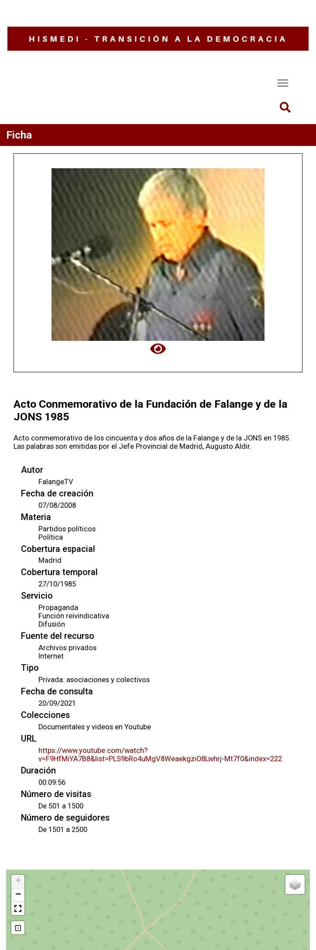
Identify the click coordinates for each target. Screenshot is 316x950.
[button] (17, 881)
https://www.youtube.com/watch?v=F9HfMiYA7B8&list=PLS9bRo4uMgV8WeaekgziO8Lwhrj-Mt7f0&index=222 (160, 754)
